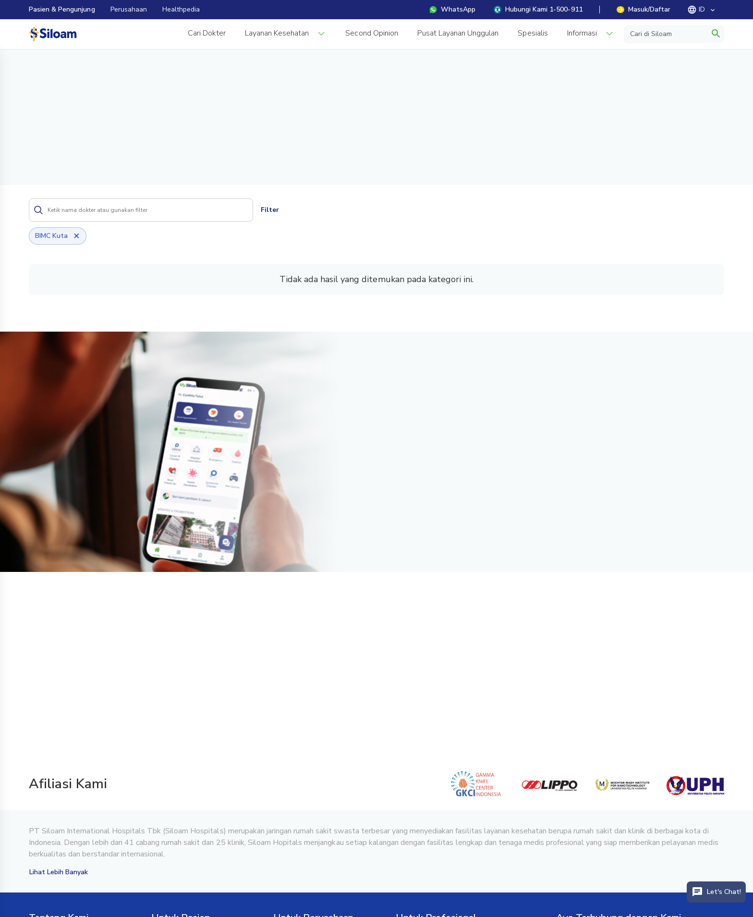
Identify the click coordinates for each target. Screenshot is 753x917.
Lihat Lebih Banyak (58, 872)
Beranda (43, 63)
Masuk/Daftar (643, 9)
